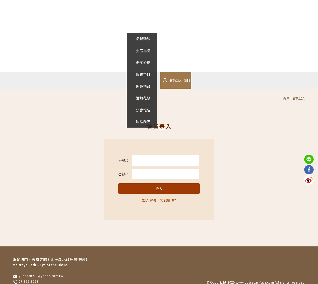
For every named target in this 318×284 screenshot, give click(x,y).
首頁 (286, 98)
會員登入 (239, 80)
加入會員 (149, 200)
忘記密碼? (168, 200)
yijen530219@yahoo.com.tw (41, 275)
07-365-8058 (28, 281)
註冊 (251, 80)
